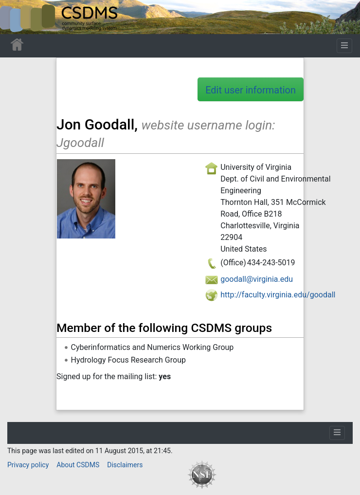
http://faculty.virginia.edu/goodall (277, 294)
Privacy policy (28, 465)
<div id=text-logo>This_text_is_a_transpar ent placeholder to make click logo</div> (15, 17)
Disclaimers (125, 465)
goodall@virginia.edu (256, 279)
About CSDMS (77, 465)
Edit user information (250, 90)
